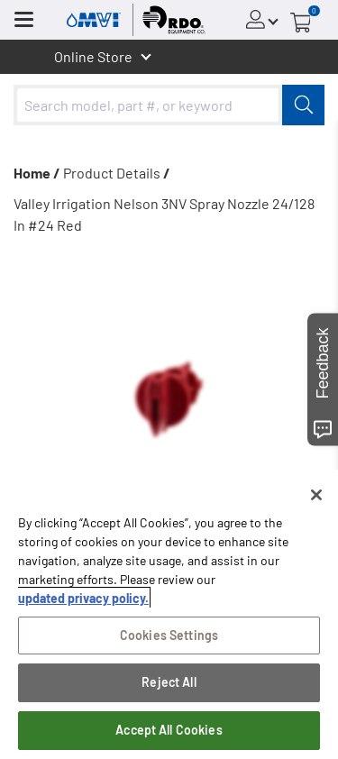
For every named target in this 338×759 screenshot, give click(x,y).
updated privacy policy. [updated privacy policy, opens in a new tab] (83, 598)
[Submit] (303, 105)
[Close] (316, 495)
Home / (37, 172)
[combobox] (169, 105)
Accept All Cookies (169, 729)
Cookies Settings (169, 635)
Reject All (169, 682)
